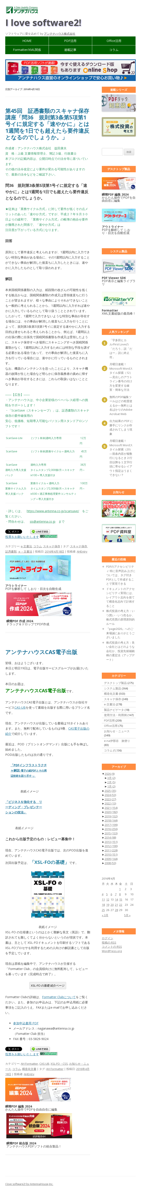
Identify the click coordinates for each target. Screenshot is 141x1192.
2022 (110, 803)
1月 (111, 786)
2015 (111, 833)
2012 (111, 846)
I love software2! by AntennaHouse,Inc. (29, 1184)
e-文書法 (26, 546)
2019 (111, 816)
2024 (110, 795)
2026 (110, 774)
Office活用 (114, 41)
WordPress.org (112, 951)
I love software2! (43, 22)
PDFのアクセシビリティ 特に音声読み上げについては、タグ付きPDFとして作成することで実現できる (120, 575)
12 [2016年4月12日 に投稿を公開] (107, 899)
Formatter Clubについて (59, 997)
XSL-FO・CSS (59, 1064)
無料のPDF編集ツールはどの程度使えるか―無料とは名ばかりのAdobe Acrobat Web (120, 405)
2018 (111, 820)
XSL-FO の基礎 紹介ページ (48, 985)
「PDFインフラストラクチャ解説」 (29, 770)
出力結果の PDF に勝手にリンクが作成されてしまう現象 (121, 427)
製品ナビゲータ (114, 710)
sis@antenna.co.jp (42, 521)
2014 (110, 837)
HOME (27, 41)
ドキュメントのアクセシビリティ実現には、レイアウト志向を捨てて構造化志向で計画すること (120, 597)
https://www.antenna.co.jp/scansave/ (53, 511)
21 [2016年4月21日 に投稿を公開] (116, 905)
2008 (110, 863)
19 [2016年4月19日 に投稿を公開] (107, 905)
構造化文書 (29, 1069)
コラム (113, 50)
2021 (111, 808)
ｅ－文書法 (25, 551)
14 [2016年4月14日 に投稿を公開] (116, 899)
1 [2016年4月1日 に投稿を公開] (120, 889)
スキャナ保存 (51, 546)
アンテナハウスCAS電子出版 (41, 652)
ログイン (107, 938)
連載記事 (70, 50)
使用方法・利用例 (115, 715)
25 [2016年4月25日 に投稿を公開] (103, 910)
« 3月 (105, 915)
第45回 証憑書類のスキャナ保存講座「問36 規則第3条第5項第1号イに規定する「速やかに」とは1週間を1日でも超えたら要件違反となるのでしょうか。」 (47, 124)
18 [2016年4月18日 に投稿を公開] (103, 905)
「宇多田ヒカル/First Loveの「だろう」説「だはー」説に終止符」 (120, 348)
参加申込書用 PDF (26, 1023)
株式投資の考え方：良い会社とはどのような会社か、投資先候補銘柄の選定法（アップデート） (120, 651)
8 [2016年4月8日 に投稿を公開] (120, 894)
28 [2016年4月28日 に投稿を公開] (116, 910)
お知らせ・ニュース (117, 731)
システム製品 (112, 688)
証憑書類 (11, 551)
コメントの (112, 947)
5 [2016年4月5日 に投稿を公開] (107, 894)
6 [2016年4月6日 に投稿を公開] (111, 894)
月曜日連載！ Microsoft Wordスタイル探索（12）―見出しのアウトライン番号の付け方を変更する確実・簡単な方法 (121, 377)
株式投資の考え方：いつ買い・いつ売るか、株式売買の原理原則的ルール (120, 617)
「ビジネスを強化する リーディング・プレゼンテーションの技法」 (23, 807)
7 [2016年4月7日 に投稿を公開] (115, 894)
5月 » (127, 915)
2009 (111, 859)
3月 (111, 778)
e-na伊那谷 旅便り (117, 741)
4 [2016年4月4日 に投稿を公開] (102, 894)
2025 (110, 791)
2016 (111, 829)
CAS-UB (20, 707)
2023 (110, 799)
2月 (111, 782)
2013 (111, 842)
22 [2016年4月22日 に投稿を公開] (120, 905)
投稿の (109, 942)
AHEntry (82, 551)
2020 (111, 812)
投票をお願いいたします (22, 537)
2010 (111, 854)
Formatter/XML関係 (27, 50)
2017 (111, 825)
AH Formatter (29, 1064)
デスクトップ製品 (115, 683)
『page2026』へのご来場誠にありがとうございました (120, 633)
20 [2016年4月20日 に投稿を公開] (112, 905)
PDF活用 (70, 41)
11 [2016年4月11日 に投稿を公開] (103, 899)
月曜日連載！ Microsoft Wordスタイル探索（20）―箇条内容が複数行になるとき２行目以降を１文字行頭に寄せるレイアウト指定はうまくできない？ (121, 458)
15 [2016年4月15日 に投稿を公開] (120, 899)
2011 (111, 850)
